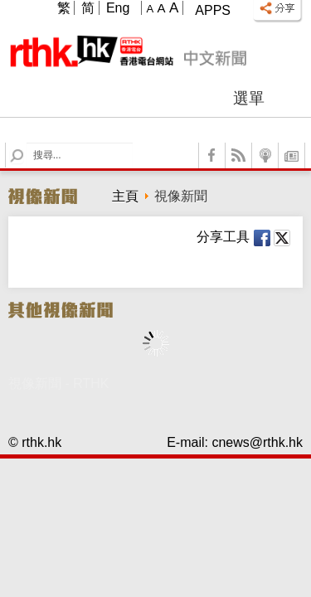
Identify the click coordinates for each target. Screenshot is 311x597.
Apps (213, 10)
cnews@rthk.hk (257, 442)
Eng (117, 8)
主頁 (125, 196)
